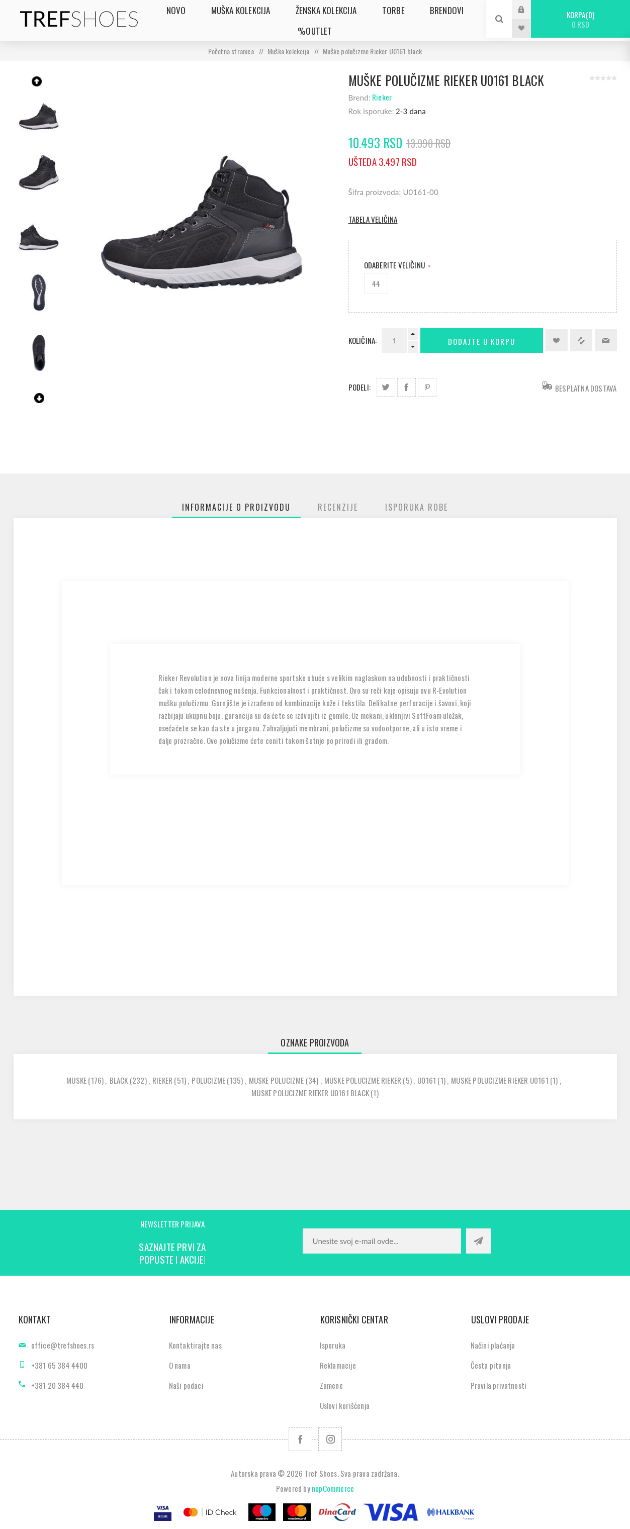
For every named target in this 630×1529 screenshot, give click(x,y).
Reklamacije (338, 1365)
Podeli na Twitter (386, 387)
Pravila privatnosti (499, 1385)
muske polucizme (276, 1080)
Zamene (331, 1385)
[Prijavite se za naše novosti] (382, 1241)
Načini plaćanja (493, 1345)
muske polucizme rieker (362, 1080)
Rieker (382, 97)
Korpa (580, 19)
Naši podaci (186, 1385)
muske (76, 1080)
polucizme (208, 1080)
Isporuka (333, 1345)
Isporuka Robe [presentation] (416, 507)
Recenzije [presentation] (338, 507)
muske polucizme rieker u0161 (500, 1080)
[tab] (236, 507)
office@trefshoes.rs (63, 1345)
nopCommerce (333, 1488)
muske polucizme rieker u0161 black (310, 1092)
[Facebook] (300, 1439)
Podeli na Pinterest (427, 387)
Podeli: (359, 387)
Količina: (362, 340)
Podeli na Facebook (406, 387)
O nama (180, 1365)
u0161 (426, 1080)
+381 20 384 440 (57, 1385)
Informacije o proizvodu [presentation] (236, 507)
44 (376, 283)
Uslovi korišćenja (345, 1405)
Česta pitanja (491, 1365)
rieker (162, 1080)
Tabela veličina (373, 219)
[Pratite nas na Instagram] (330, 1439)
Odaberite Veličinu (395, 264)
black (119, 1080)
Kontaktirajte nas (195, 1345)
